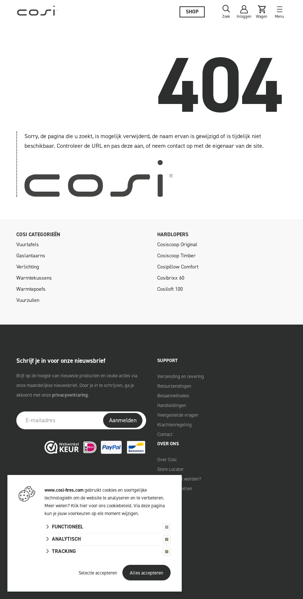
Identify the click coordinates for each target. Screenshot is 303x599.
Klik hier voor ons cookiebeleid (101, 505)
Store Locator (170, 469)
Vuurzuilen (27, 300)
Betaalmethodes (173, 396)
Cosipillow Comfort (177, 266)
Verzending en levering (180, 376)
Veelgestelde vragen (177, 415)
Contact (164, 434)
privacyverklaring (70, 395)
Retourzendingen (174, 386)
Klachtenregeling (174, 424)
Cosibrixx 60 (170, 277)
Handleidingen (171, 405)
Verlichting (27, 266)
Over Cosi (167, 459)
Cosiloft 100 (170, 289)
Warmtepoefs (31, 289)
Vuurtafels (27, 244)
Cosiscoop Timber (176, 255)
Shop (192, 11)
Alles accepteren (146, 573)
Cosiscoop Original (177, 244)
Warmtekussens (34, 277)
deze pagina (153, 505)
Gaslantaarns (30, 255)
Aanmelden (122, 420)
